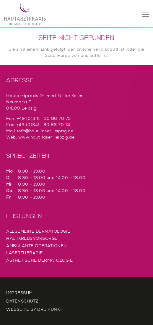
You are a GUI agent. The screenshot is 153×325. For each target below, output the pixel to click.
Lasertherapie (24, 252)
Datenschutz (22, 301)
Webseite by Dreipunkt (34, 309)
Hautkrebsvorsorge (32, 238)
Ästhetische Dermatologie (39, 260)
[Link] (25, 14)
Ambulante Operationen (36, 245)
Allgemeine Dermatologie (38, 231)
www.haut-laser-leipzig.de (46, 137)
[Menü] (145, 14)
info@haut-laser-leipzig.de (45, 130)
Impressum (19, 292)
